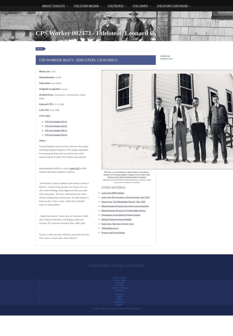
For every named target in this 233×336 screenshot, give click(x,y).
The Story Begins (86, 5)
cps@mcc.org (166, 58)
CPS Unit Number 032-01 (56, 126)
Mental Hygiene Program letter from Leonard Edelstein (125, 206)
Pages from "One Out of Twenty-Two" (117, 224)
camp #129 (74, 168)
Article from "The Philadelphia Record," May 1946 (123, 202)
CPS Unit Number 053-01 (56, 121)
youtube (119, 304)
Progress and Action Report (113, 232)
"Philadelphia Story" (110, 228)
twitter (119, 297)
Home (39, 49)
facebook (119, 294)
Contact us (119, 290)
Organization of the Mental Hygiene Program (120, 215)
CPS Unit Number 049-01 (56, 130)
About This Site (53, 5)
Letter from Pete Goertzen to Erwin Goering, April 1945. (125, 197)
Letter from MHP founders (112, 193)
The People (115, 5)
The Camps (140, 5)
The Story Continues (172, 5)
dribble (119, 299)
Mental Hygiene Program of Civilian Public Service (123, 210)
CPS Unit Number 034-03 (56, 135)
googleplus (119, 302)
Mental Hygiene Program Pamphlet (116, 219)
